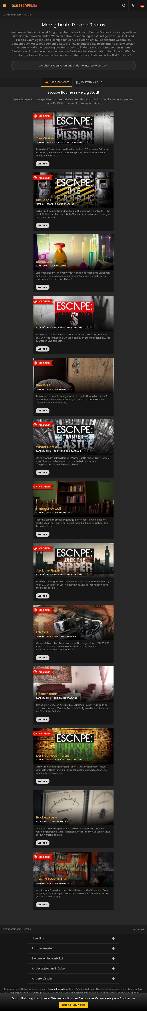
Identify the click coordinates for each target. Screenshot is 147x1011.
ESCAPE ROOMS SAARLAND (60, 204)
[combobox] (133, 5)
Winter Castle (46, 447)
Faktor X (42, 632)
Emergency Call (48, 509)
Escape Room (55, 989)
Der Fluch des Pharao (52, 756)
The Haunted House (51, 879)
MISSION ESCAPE (59, 265)
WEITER (42, 225)
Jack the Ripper (48, 570)
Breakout (43, 385)
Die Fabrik (43, 200)
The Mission (45, 138)
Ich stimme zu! (73, 1005)
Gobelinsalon (46, 694)
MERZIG (40, 204)
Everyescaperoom (12, 14)
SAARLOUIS (41, 265)
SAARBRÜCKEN (43, 327)
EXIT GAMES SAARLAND (65, 636)
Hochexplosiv (46, 817)
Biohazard (44, 262)
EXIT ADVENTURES (63, 389)
